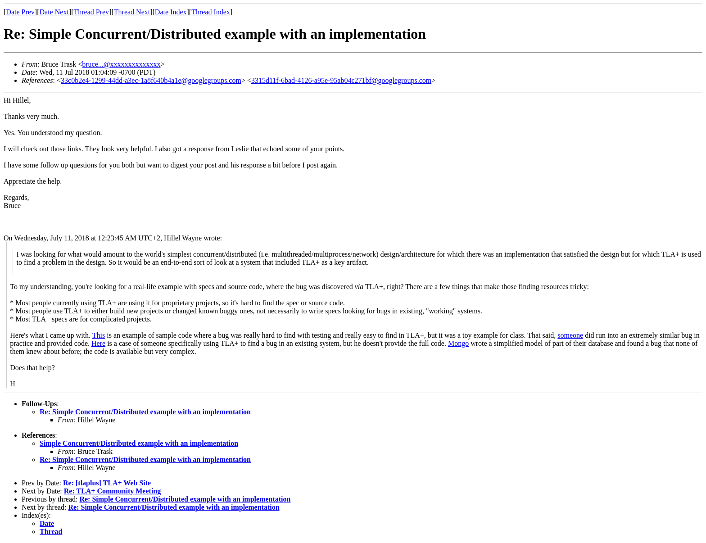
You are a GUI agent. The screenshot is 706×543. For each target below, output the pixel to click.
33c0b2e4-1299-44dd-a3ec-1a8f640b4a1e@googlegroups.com (151, 80)
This (98, 335)
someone (570, 335)
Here (98, 343)
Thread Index (210, 12)
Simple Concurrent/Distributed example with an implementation (139, 443)
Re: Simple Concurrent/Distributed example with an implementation (145, 412)
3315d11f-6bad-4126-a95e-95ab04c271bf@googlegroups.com (341, 80)
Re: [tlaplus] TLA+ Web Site (107, 483)
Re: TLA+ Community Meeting (112, 491)
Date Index (171, 12)
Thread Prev (91, 12)
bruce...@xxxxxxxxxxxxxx (121, 64)
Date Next (54, 12)
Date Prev (20, 12)
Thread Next (132, 12)
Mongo (458, 343)
